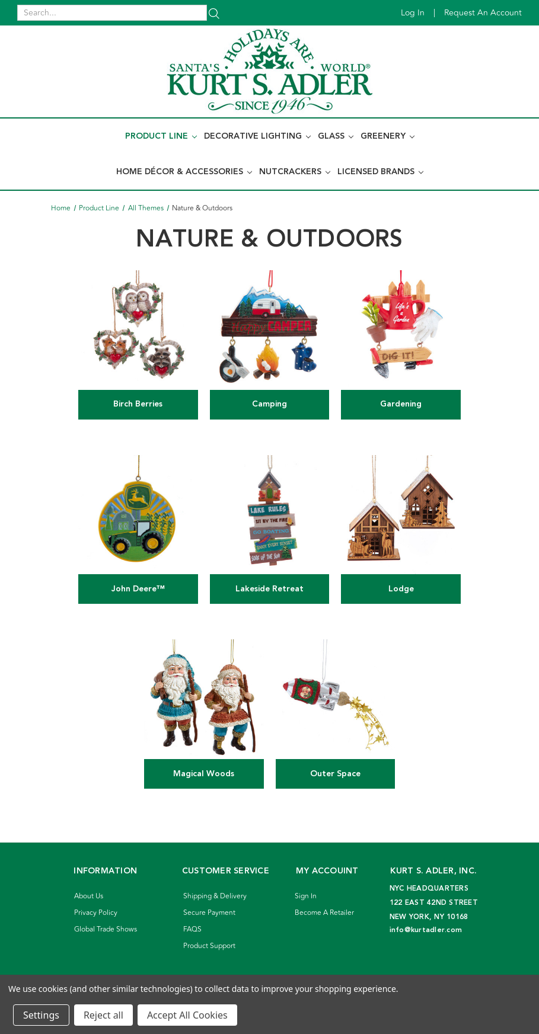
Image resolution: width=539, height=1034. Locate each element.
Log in (413, 13)
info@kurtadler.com (426, 930)
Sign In (306, 896)
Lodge (401, 589)
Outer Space (335, 773)
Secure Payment (209, 912)
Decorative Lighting (257, 136)
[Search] (214, 13)
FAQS (192, 929)
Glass (335, 136)
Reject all (103, 1015)
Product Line (161, 136)
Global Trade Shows (105, 929)
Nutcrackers (294, 171)
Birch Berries (137, 404)
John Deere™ (138, 589)
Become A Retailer (324, 912)
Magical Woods (203, 773)
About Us (88, 896)
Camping (269, 404)
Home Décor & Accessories (184, 171)
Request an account (483, 13)
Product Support (209, 946)
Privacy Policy (95, 912)
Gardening (401, 404)
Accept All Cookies (187, 1015)
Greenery (387, 136)
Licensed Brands (380, 171)
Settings (41, 1015)
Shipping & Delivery (215, 896)
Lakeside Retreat (269, 589)
